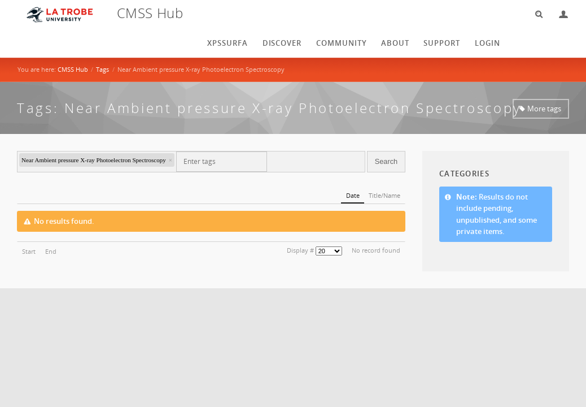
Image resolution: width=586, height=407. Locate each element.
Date (353, 195)
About (395, 43)
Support (441, 43)
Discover (282, 43)
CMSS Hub (73, 69)
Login (559, 14)
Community (341, 43)
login (487, 43)
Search (535, 14)
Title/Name (384, 195)
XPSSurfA (227, 43)
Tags (102, 69)
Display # (300, 250)
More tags (544, 108)
